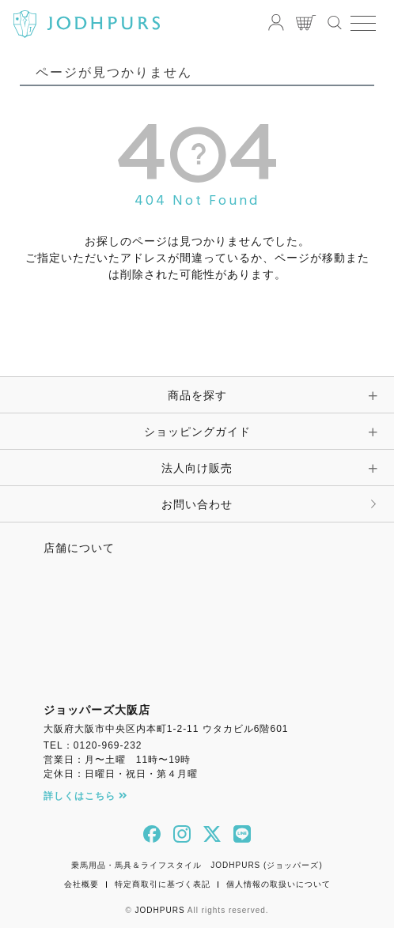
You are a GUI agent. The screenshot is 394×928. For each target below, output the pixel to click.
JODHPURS (160, 910)
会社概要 (81, 884)
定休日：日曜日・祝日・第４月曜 (121, 773)
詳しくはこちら (86, 796)
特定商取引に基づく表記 (162, 884)
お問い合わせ (197, 504)
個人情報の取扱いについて (278, 884)
